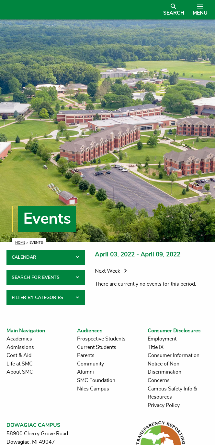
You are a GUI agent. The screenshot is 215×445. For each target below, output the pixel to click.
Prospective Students (101, 338)
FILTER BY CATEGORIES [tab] (37, 297)
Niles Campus (93, 388)
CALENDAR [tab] (24, 257)
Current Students (96, 347)
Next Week (112, 271)
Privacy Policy (164, 405)
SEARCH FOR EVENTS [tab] (36, 277)
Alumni (85, 372)
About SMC (19, 372)
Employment (162, 338)
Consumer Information (173, 355)
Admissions (20, 347)
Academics (19, 338)
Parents (86, 355)
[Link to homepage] (82, 9)
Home (20, 242)
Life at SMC (19, 363)
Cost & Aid (18, 355)
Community (90, 363)
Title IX (156, 347)
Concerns (159, 380)
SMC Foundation (96, 380)
